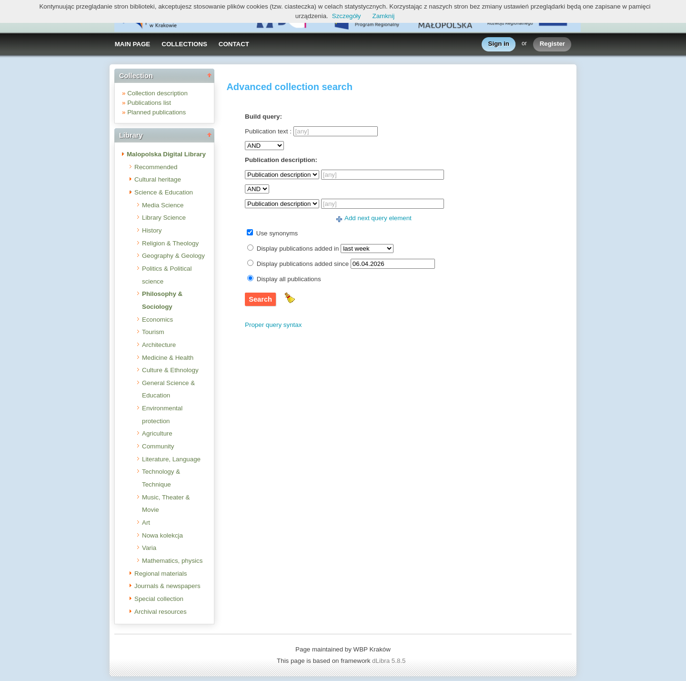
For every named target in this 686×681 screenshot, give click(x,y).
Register (552, 44)
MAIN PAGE (133, 44)
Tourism (153, 331)
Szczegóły (346, 16)
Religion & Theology (170, 243)
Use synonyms (277, 233)
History (151, 230)
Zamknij (384, 16)
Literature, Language (171, 459)
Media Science (162, 205)
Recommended (155, 167)
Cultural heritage (157, 179)
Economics (157, 319)
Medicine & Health (167, 357)
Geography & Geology (173, 255)
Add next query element (378, 218)
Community (158, 446)
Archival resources (160, 611)
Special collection (158, 598)
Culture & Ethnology (170, 370)
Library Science (164, 217)
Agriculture (157, 433)
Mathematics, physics (172, 560)
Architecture (159, 344)
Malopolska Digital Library (166, 154)
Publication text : (268, 131)
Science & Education (163, 192)
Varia (149, 547)
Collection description (157, 93)
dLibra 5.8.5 (389, 660)
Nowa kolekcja (162, 535)
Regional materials (160, 573)
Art (146, 522)
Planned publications (156, 112)
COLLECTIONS (184, 44)
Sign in (498, 44)
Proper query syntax (273, 324)
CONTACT (234, 44)
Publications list (149, 102)
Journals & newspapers (167, 586)
